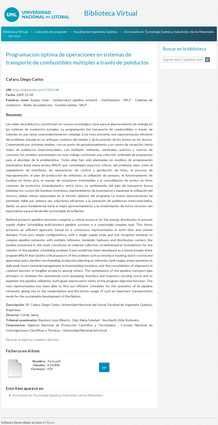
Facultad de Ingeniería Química (95, 32)
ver (104, 367)
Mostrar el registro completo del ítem (32, 339)
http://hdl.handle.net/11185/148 (36, 90)
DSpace (50, 422)
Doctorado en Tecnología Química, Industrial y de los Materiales (169, 32)
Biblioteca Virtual (15, 32)
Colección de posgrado (51, 32)
